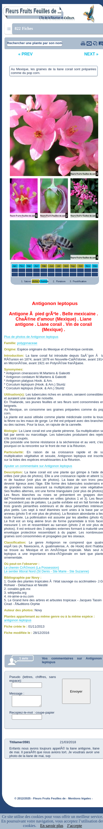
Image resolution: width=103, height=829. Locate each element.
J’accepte (74, 825)
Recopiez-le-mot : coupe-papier (32, 712)
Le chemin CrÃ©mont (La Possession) (31, 567)
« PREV (25, 54)
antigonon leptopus (17, 620)
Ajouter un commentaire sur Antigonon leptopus (38, 466)
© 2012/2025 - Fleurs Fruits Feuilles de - (40, 798)
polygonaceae (27, 343)
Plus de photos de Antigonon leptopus (31, 337)
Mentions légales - (80, 798)
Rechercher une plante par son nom (34, 43)
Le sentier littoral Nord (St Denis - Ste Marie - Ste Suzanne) (46, 571)
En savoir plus (51, 825)
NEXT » (91, 54)
